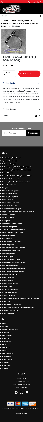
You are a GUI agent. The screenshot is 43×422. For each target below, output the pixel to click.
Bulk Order (5, 332)
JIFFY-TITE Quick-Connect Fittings (13, 230)
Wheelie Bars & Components (11, 304)
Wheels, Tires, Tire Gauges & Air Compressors (18, 307)
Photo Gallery (6, 365)
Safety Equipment (8, 277)
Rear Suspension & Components (13, 271)
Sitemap (5, 368)
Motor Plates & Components (11, 242)
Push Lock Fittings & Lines (11, 259)
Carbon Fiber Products (9, 185)
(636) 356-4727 (21, 387)
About (4, 344)
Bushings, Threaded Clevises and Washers (16, 182)
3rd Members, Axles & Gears (11, 158)
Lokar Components (8, 236)
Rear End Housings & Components (13, 268)
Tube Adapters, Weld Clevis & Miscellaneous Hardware (20, 298)
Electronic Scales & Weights (11, 209)
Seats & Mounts (7, 280)
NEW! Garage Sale (8, 245)
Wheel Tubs (6, 301)
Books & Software (8, 173)
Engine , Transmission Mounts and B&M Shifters (18, 212)
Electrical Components (9, 206)
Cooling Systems (8, 200)
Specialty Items (7, 286)
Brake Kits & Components (10, 179)
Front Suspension (8, 218)
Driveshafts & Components (11, 203)
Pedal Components (8, 253)
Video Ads (5, 338)
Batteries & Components (10, 164)
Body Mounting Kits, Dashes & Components (16, 170)
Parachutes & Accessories (11, 250)
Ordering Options (8, 353)
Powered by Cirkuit (21, 413)
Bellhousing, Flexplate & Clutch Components (17, 167)
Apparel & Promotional (9, 161)
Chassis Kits (6, 347)
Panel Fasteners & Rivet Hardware (13, 248)
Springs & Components (10, 289)
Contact (4, 350)
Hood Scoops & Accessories (12, 224)
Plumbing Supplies (8, 256)
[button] (2, 2)
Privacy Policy (6, 356)
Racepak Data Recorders (10, 265)
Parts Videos (6, 341)
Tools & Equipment (8, 295)
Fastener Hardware (8, 215)
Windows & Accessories (10, 310)
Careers (5, 326)
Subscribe (33, 133)
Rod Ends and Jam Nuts (10, 274)
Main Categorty (7, 239)
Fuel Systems (6, 221)
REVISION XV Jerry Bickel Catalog (13, 262)
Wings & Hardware (8, 313)
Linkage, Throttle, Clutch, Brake (12, 233)
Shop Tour (5, 362)
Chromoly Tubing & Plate (10, 197)
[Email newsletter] (14, 133)
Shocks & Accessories (10, 283)
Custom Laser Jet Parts (10, 329)
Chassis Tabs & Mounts (10, 194)
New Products (7, 335)
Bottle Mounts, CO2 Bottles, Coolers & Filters (17, 176)
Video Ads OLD (7, 359)
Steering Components (9, 292)
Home (4, 323)
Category (5, 188)
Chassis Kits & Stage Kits (10, 191)
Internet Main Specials (9, 227)
